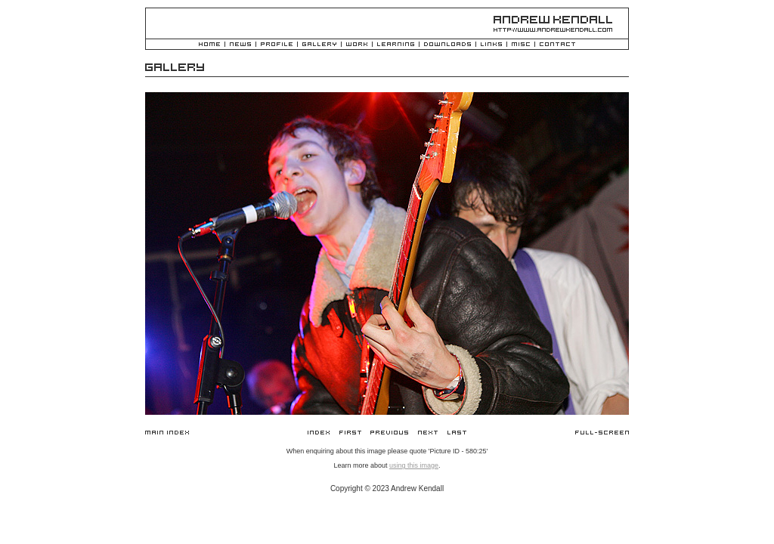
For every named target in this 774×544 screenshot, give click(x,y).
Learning (395, 45)
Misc (521, 45)
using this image (413, 465)
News (240, 45)
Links (491, 45)
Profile (277, 45)
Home (209, 45)
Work (356, 45)
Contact (557, 45)
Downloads (447, 45)
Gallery (319, 45)
